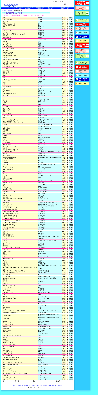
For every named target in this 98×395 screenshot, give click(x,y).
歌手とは (60, 385)
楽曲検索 (50, 8)
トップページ (4, 10)
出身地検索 (28, 8)
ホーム (6, 8)
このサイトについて (37, 385)
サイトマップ (27, 385)
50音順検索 (39, 8)
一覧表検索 (65, 8)
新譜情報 (10, 10)
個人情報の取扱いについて (49, 385)
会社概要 (20, 385)
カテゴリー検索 (17, 8)
